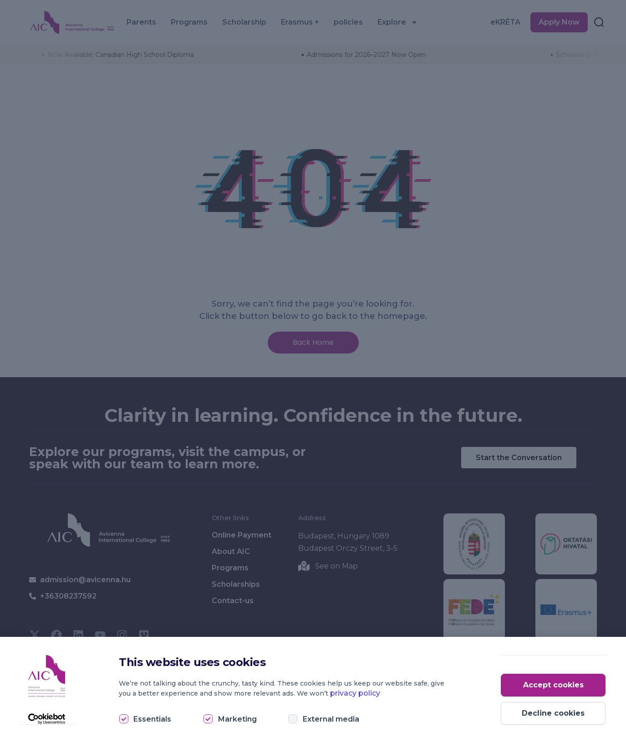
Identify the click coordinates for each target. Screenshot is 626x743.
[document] (313, 371)
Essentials (152, 719)
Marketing (237, 719)
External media (331, 719)
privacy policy (355, 693)
